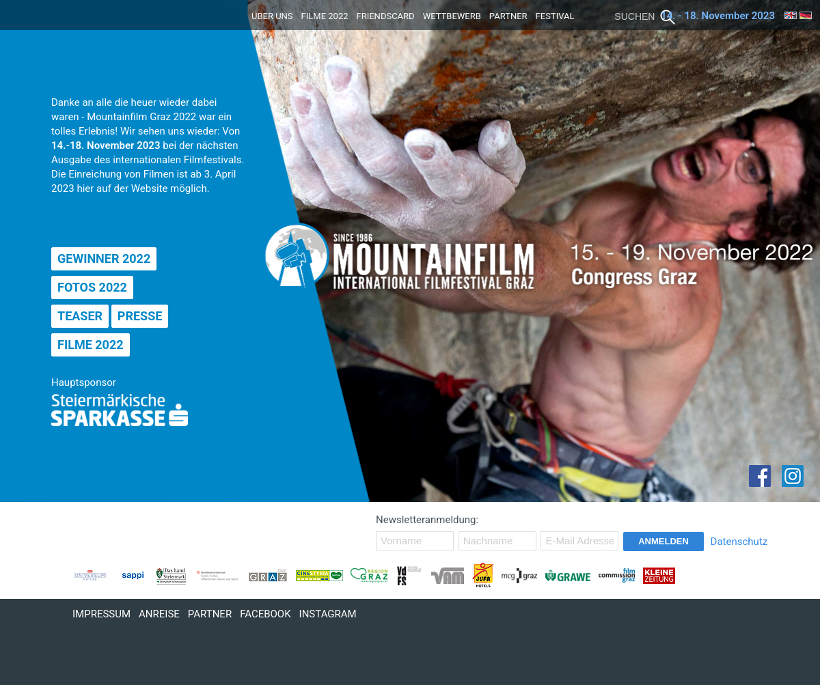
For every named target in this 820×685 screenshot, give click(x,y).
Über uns (272, 16)
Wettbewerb (452, 16)
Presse (140, 316)
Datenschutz (739, 541)
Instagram (328, 614)
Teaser (79, 316)
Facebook (265, 614)
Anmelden (663, 541)
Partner (508, 16)
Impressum (101, 614)
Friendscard (386, 16)
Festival (555, 16)
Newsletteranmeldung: (427, 520)
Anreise (159, 614)
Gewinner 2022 (103, 258)
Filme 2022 (324, 16)
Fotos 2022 (92, 287)
